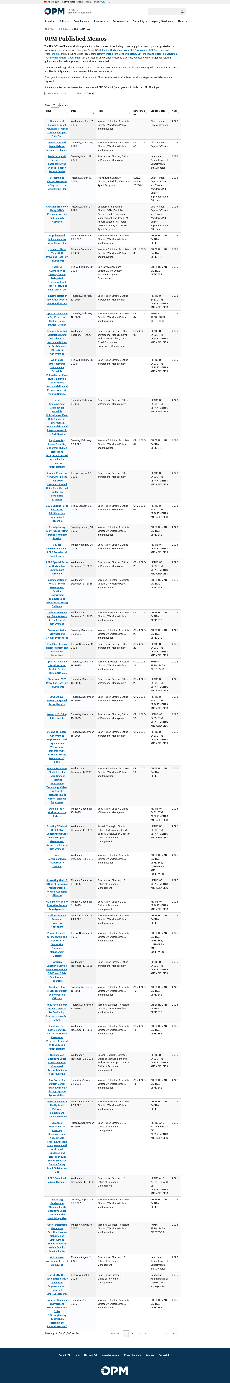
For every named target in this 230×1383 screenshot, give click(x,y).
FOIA (77, 1355)
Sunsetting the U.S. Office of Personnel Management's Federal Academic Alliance (57, 888)
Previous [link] (115, 1333)
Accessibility (165, 1355)
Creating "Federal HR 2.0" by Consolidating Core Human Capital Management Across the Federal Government (57, 837)
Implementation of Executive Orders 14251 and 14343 (57, 299)
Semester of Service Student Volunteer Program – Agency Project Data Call (57, 129)
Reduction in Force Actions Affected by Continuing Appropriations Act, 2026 (57, 1012)
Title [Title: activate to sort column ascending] (48, 111)
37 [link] (166, 1333)
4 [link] (145, 1333)
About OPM (64, 1355)
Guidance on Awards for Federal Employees (57, 1261)
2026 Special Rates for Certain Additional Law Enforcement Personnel (57, 513)
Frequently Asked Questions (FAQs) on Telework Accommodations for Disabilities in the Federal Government (57, 342)
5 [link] (152, 1333)
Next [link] (175, 1333)
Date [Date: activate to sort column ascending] (73, 111)
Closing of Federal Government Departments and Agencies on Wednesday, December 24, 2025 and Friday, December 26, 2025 (57, 747)
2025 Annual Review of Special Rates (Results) (57, 700)
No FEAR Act (90, 1355)
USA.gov (149, 1355)
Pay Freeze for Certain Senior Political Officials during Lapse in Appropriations (57, 1088)
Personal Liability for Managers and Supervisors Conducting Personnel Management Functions (57, 944)
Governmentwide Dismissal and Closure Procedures (57, 634)
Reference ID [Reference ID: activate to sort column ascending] (139, 113)
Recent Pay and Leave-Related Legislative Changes (57, 146)
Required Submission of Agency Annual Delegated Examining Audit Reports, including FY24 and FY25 (57, 278)
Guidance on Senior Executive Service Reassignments (57, 905)
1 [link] (125, 1333)
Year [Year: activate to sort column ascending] (174, 111)
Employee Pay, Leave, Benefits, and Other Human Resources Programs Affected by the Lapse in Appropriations (57, 1037)
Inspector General (111, 1355)
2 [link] (132, 1333)
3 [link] (139, 1333)
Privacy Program (132, 1355)
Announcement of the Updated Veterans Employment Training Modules (57, 1109)
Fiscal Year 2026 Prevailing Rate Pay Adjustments (57, 683)
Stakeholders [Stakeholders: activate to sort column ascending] (157, 111)
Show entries (56, 105)
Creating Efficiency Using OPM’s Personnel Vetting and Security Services (57, 214)
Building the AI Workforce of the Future (57, 812)
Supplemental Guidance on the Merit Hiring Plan (57, 239)
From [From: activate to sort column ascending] (100, 111)
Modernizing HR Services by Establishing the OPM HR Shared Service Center (57, 164)
